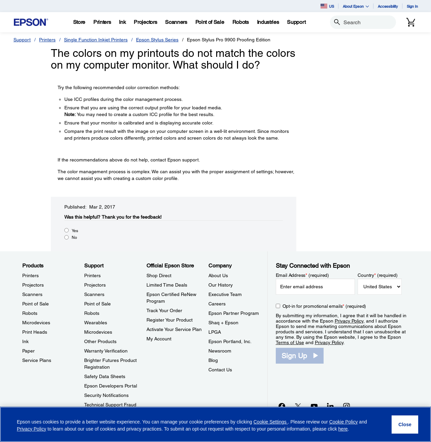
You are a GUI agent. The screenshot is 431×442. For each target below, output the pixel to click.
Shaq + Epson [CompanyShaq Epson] (223, 322)
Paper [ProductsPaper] (28, 351)
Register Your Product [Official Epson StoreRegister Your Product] (169, 320)
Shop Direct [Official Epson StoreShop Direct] (158, 275)
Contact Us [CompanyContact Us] (220, 369)
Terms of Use (290, 342)
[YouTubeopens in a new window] (314, 406)
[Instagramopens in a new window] (346, 406)
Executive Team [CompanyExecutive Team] (225, 294)
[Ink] (122, 22)
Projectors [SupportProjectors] (95, 285)
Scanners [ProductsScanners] (32, 294)
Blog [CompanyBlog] (213, 360)
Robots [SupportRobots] (91, 313)
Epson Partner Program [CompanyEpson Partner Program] (233, 313)
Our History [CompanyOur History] (220, 285)
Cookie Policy (343, 422)
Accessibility (388, 6)
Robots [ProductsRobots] (29, 313)
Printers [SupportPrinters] (92, 275)
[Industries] (268, 22)
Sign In (412, 6)
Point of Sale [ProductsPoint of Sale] (35, 303)
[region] (215, 424)
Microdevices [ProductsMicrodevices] (36, 322)
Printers (47, 39)
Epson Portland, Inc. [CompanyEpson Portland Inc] (230, 341)
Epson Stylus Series (157, 39)
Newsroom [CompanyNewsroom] (219, 351)
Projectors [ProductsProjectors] (33, 285)
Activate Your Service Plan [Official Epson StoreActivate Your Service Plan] (174, 329)
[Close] (405, 424)
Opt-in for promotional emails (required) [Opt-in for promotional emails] (324, 306)
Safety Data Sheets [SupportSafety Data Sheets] (104, 376)
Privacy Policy (349, 321)
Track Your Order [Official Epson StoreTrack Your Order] (164, 310)
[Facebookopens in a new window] (282, 406)
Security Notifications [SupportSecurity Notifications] (106, 395)
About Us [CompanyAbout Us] (218, 275)
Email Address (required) (302, 275)
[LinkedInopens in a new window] (330, 406)
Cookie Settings (271, 422)
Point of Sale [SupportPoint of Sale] (97, 303)
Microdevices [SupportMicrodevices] (98, 332)
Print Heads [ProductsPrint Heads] (34, 332)
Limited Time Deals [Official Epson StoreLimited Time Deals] (166, 285)
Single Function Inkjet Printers (96, 39)
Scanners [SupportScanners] (94, 294)
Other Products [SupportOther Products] (100, 341)
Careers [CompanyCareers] (217, 303)
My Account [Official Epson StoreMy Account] (158, 338)
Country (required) (378, 275)
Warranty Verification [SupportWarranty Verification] (106, 351)
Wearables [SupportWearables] (95, 322)
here (343, 429)
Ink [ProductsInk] (25, 341)
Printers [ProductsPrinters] (30, 275)
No (74, 237)
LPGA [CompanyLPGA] (214, 332)
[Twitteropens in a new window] (298, 406)
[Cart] (411, 22)
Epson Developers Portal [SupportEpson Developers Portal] (110, 386)
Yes (75, 230)
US (327, 6)
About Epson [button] (356, 6)
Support (22, 39)
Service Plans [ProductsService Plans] (36, 360)
